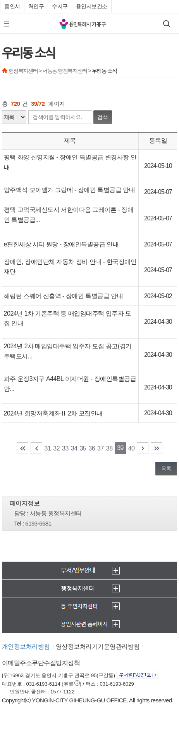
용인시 (12, 6)
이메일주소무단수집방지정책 (41, 663)
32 (56, 448)
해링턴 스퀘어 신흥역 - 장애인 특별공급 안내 (63, 296)
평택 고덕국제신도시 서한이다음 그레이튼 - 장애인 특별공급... (69, 214)
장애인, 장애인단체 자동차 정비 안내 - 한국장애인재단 (70, 266)
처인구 (36, 6)
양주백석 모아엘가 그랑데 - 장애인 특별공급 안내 (69, 190)
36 (91, 448)
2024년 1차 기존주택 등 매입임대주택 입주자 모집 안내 (67, 318)
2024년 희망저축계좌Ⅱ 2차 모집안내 (53, 413)
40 (131, 448)
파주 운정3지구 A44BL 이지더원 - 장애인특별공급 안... (70, 383)
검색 (102, 117)
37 (100, 448)
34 (74, 448)
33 (65, 448)
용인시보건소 (91, 6)
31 (48, 448)
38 (109, 448)
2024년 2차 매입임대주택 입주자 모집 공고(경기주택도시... (68, 351)
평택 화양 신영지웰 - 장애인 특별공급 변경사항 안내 (70, 162)
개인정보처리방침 (26, 646)
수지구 (60, 6)
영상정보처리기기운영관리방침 (98, 646)
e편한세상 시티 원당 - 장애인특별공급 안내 (61, 244)
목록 (166, 468)
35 (83, 448)
